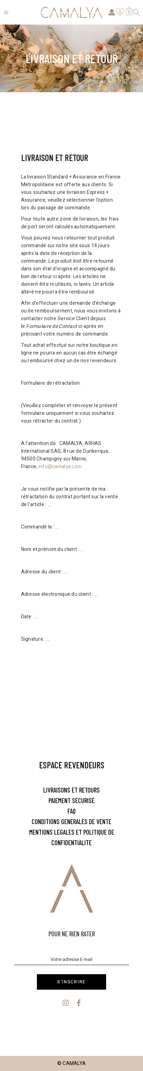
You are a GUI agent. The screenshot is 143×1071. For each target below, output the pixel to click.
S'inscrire (71, 982)
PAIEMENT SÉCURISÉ (71, 800)
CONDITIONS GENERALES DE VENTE (71, 821)
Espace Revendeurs (71, 765)
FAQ (71, 811)
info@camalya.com (60, 466)
